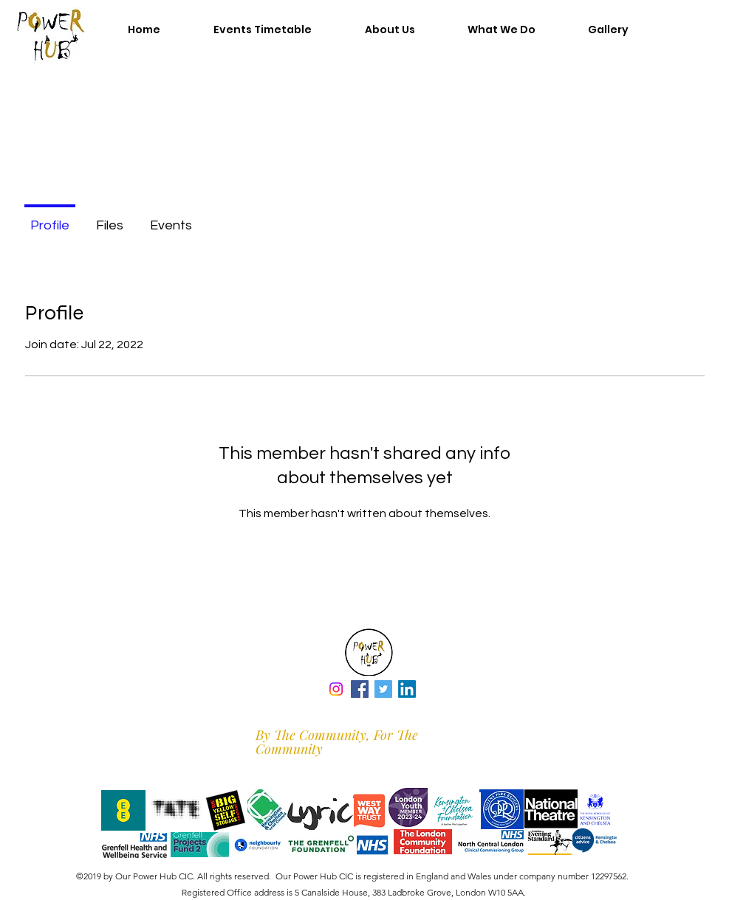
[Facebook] (360, 689)
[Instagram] (336, 689)
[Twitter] (383, 689)
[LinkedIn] (407, 689)
